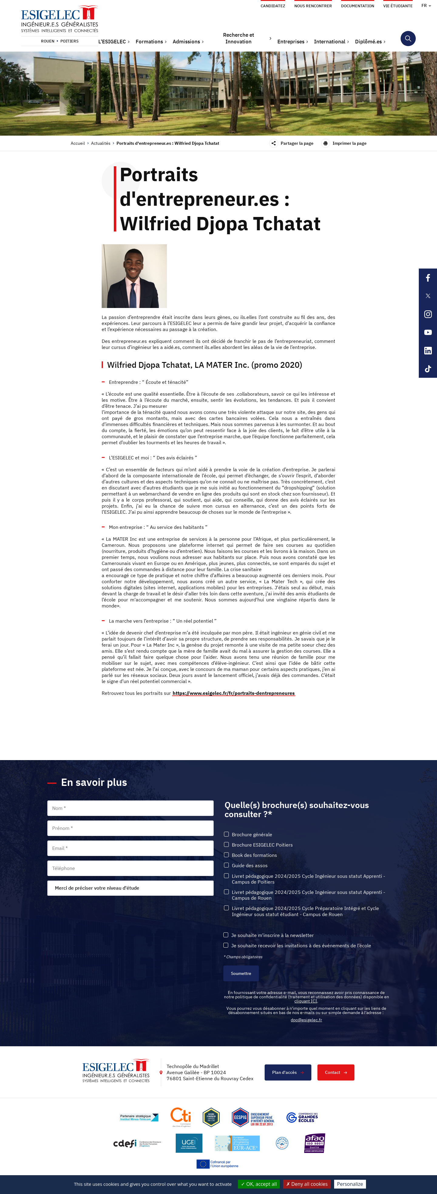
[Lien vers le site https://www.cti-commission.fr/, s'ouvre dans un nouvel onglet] (181, 1117)
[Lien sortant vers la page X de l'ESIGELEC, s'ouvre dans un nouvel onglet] (428, 296)
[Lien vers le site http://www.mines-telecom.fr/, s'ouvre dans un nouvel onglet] (138, 1117)
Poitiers (69, 41)
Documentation (357, 5)
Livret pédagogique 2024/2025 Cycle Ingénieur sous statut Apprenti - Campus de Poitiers (308, 879)
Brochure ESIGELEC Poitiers (262, 844)
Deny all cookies (307, 1184)
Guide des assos (250, 865)
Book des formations (254, 855)
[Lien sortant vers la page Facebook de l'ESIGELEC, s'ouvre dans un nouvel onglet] (428, 278)
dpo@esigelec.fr (306, 1020)
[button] (114, 42)
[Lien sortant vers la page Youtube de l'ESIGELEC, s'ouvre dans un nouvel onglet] (428, 332)
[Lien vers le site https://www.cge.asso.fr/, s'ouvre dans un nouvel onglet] (302, 1117)
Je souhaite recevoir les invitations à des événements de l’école (301, 945)
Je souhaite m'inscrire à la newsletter (272, 935)
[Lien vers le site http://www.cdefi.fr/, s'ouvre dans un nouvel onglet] (138, 1143)
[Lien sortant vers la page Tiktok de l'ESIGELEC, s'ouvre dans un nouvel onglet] (428, 369)
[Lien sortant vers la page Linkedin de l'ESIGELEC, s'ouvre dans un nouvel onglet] (428, 350)
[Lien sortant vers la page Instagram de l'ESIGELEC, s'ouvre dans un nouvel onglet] (428, 314)
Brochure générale (252, 834)
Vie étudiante (398, 5)
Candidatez (273, 5)
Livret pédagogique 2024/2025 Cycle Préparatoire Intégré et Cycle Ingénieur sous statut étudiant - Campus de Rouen (305, 911)
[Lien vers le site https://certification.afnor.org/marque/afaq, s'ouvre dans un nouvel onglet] (314, 1143)
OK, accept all (259, 1184)
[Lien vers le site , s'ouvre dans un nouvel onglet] (211, 1117)
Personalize (350, 1184)
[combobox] (130, 887)
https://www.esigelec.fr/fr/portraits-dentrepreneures (234, 693)
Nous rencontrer (313, 5)
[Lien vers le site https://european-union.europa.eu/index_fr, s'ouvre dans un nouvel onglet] (218, 1164)
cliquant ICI (305, 1001)
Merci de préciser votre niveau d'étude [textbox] (97, 888)
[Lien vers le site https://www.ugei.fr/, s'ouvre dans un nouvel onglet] (189, 1143)
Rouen (47, 41)
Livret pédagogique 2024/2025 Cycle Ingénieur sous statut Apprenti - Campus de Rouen (308, 895)
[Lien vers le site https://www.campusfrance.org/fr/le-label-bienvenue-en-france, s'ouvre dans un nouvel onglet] (282, 1143)
